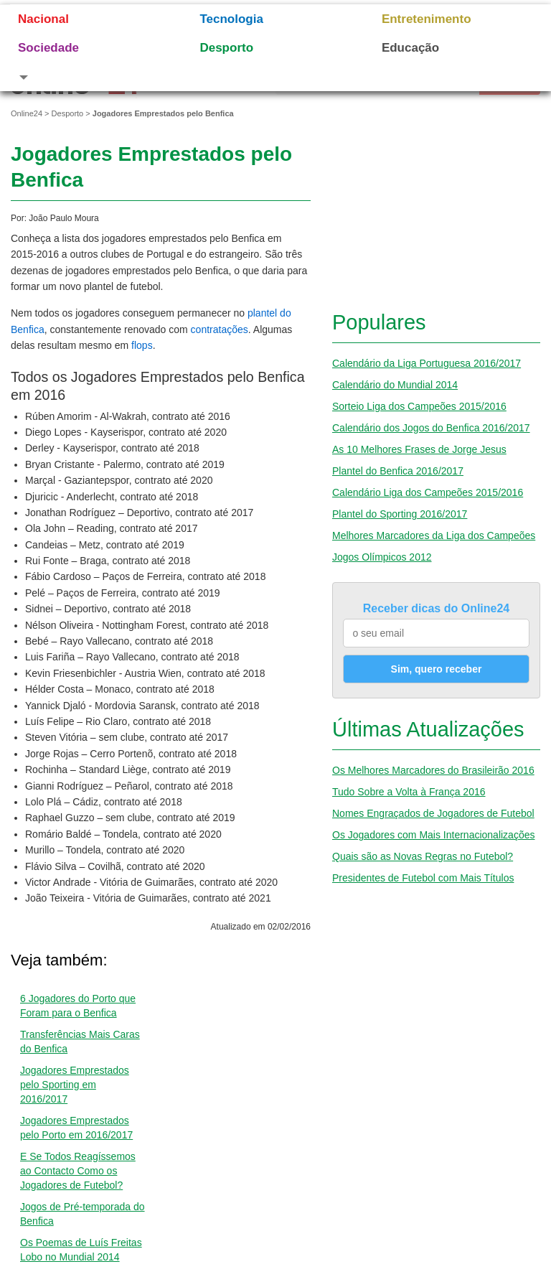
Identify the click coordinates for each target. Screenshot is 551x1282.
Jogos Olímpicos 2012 (382, 557)
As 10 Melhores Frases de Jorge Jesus (419, 449)
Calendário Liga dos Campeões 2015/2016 (427, 492)
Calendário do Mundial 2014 (395, 384)
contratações (219, 329)
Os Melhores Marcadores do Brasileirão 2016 (433, 770)
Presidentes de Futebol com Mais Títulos (423, 878)
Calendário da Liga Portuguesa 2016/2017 (426, 363)
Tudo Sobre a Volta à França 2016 (409, 791)
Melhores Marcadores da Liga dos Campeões (433, 535)
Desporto (226, 48)
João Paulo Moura (63, 218)
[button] (91, 76)
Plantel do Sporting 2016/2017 (399, 514)
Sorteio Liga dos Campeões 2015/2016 (419, 406)
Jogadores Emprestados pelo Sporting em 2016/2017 (74, 1085)
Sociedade (48, 48)
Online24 (26, 113)
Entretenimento (426, 19)
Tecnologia (231, 19)
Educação (410, 48)
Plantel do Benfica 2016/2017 (397, 471)
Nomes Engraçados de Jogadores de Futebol (433, 813)
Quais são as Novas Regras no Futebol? (422, 856)
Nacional (43, 19)
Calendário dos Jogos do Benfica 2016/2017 (431, 428)
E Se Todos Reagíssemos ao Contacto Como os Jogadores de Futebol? (78, 1171)
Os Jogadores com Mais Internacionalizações (433, 835)
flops (142, 345)
